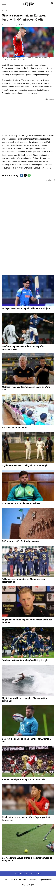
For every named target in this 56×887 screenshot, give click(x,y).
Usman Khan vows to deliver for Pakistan (21, 503)
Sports (4, 10)
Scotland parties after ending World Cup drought (25, 660)
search (52, 3)
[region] (28, 116)
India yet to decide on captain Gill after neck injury (26, 308)
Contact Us (19, 874)
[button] (21, 175)
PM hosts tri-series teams (14, 427)
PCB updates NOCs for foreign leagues (20, 541)
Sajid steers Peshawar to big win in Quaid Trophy (25, 465)
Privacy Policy (36, 874)
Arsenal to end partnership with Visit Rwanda (23, 779)
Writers (26, 874)
